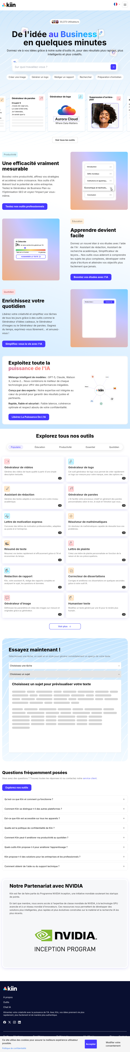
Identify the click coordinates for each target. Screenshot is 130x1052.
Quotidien (114, 447)
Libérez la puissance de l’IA (29, 416)
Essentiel (90, 447)
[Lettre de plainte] (97, 550)
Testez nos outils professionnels (24, 206)
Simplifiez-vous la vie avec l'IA (23, 343)
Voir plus (65, 626)
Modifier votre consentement (113, 1044)
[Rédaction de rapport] (33, 578)
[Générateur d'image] (33, 605)
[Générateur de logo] (97, 469)
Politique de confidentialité (14, 1048)
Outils (6, 1002)
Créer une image (17, 77)
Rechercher (86, 77)
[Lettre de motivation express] (33, 523)
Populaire (16, 447)
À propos (8, 997)
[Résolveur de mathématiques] (97, 523)
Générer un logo (40, 77)
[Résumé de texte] (33, 550)
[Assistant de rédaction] (33, 496)
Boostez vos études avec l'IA (91, 277)
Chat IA (7, 1007)
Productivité (65, 447)
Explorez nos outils (16, 787)
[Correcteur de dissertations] (97, 578)
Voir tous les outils (65, 140)
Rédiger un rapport (64, 77)
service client (90, 778)
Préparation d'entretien (109, 77)
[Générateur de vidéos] (33, 469)
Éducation (40, 447)
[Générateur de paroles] (97, 496)
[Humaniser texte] (97, 605)
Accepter (91, 1044)
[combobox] (117, 4)
